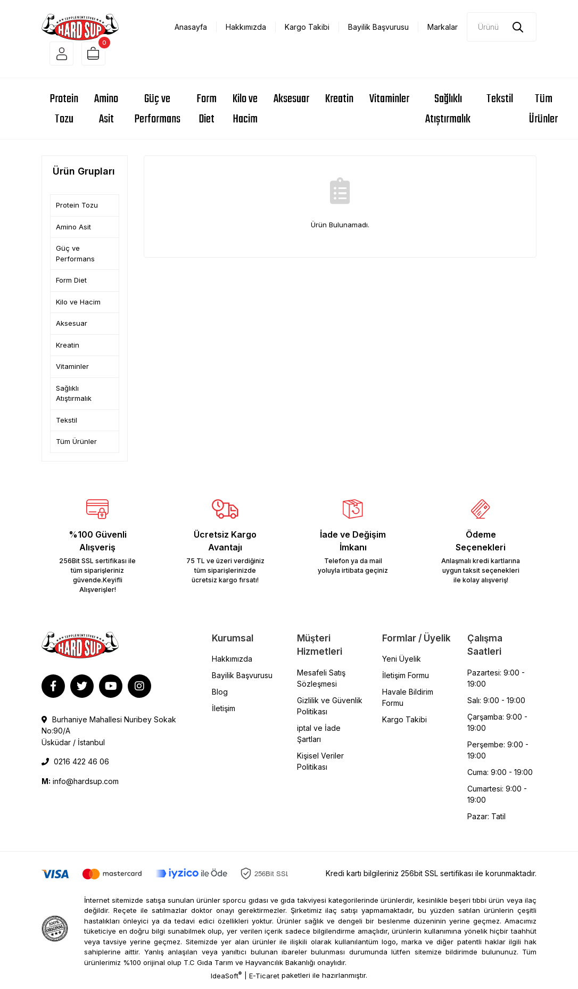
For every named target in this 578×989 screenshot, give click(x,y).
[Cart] (101, 56)
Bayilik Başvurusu (378, 26)
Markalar (442, 26)
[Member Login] (64, 56)
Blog (220, 697)
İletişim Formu (405, 680)
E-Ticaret (264, 981)
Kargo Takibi (307, 26)
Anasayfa (191, 26)
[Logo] (80, 26)
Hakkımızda (246, 26)
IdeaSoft (226, 980)
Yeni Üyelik (401, 664)
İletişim (223, 713)
